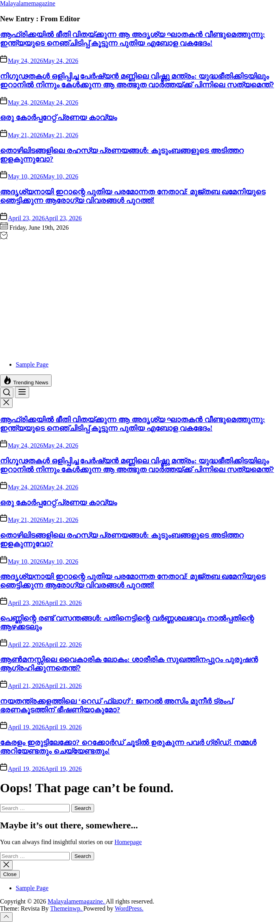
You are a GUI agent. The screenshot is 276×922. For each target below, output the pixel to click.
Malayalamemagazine (27, 3)
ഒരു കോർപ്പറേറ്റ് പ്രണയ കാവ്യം (58, 117)
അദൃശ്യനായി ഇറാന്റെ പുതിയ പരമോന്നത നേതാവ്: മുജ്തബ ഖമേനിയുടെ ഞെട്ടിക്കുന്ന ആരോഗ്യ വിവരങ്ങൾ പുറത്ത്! (132, 196)
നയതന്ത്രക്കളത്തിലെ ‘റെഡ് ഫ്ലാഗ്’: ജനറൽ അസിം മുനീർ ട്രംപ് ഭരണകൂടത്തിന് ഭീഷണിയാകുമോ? (116, 705)
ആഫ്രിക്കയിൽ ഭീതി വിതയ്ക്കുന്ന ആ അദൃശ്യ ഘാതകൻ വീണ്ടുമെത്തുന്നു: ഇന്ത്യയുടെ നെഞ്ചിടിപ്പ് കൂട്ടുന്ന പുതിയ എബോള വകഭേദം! (132, 38)
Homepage (128, 842)
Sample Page (32, 364)
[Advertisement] (138, 300)
